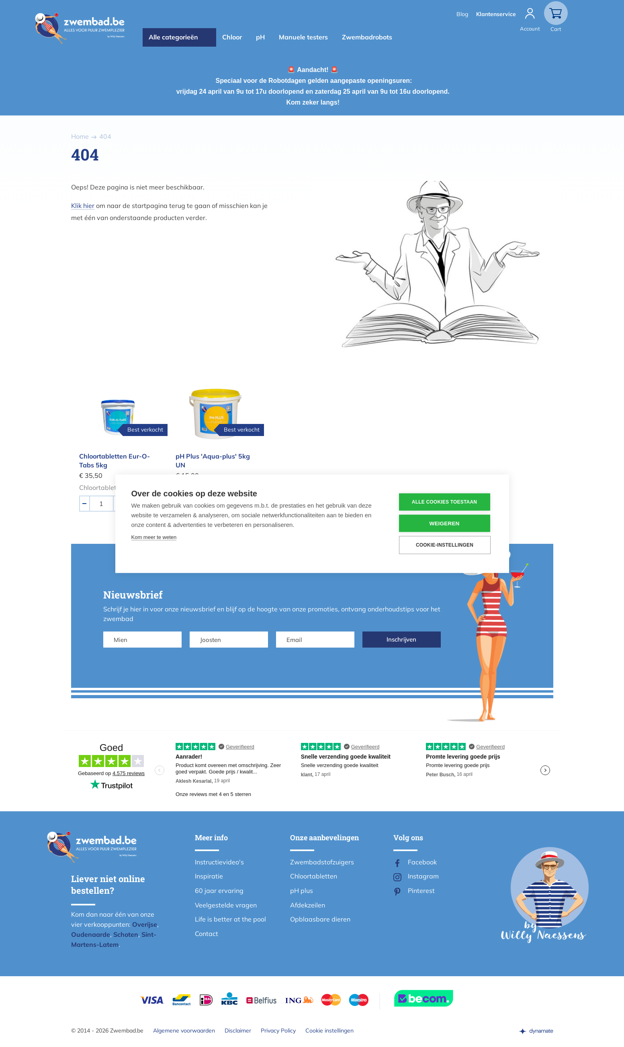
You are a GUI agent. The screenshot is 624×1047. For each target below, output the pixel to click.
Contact (206, 934)
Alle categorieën (173, 37)
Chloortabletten (313, 876)
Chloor (232, 37)
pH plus (301, 891)
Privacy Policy (278, 1030)
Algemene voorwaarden (184, 1030)
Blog (462, 14)
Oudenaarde (90, 934)
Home (80, 136)
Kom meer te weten (154, 537)
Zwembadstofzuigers (322, 862)
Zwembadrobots (367, 37)
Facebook (422, 862)
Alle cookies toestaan (444, 502)
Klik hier (82, 206)
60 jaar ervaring (219, 891)
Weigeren (444, 523)
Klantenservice (496, 14)
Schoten (125, 934)
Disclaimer (238, 1030)
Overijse (144, 924)
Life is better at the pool (230, 919)
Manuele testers (303, 37)
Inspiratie (209, 876)
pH (260, 37)
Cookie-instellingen (444, 545)
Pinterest (421, 891)
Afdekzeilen (307, 905)
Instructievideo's (219, 862)
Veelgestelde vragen (226, 905)
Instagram (423, 876)
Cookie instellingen (329, 1030)
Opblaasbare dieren (320, 919)
